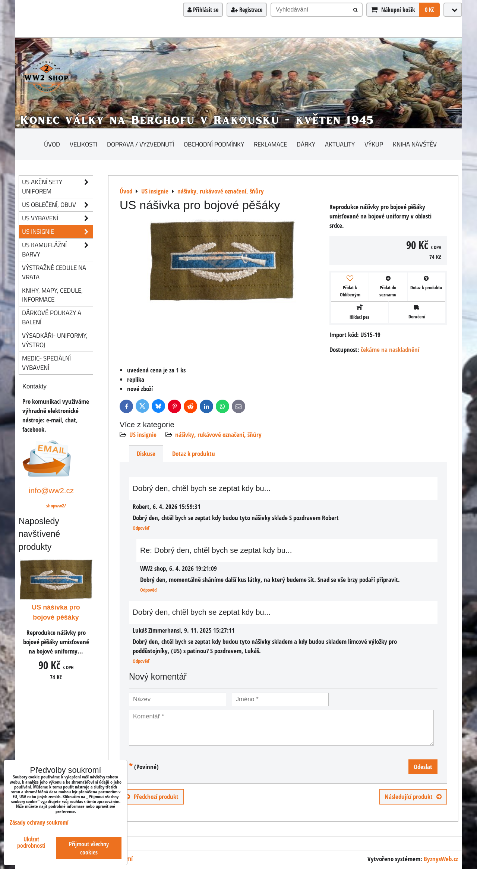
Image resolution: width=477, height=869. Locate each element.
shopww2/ (56, 505)
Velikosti (83, 144)
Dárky (306, 144)
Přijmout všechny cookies (89, 848)
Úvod (52, 144)
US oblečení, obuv (57, 204)
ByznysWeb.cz (441, 858)
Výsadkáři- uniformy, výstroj (55, 340)
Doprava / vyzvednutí (140, 144)
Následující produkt (413, 796)
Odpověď (141, 528)
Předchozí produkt (152, 796)
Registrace (246, 10)
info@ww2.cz (51, 490)
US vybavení (57, 218)
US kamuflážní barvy (57, 250)
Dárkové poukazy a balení (51, 317)
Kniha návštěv (415, 144)
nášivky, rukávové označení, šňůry (218, 434)
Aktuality (340, 144)
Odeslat (423, 766)
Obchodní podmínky (214, 144)
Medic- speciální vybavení (46, 362)
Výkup (373, 144)
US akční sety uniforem (57, 187)
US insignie (143, 434)
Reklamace (270, 144)
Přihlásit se (202, 10)
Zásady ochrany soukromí (39, 822)
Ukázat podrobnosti (31, 842)
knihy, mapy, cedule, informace (52, 295)
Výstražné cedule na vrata (54, 272)
